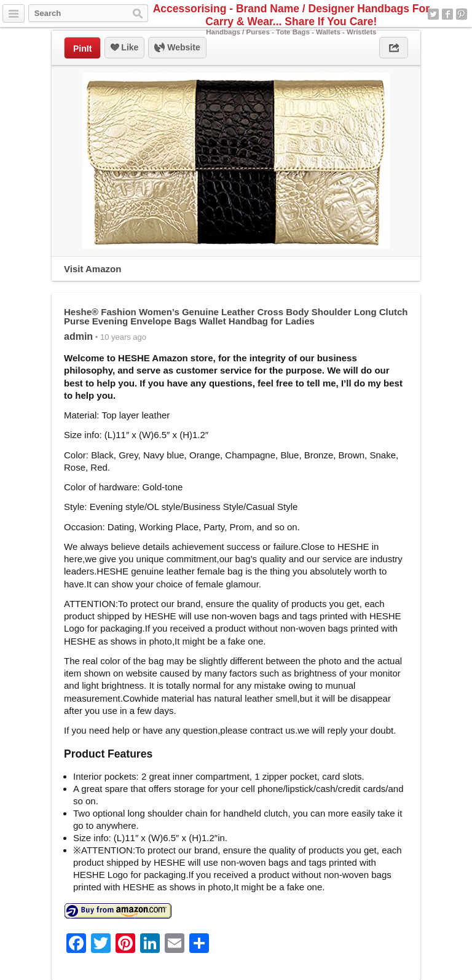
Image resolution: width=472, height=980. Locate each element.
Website (177, 47)
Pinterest (461, 14)
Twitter (433, 14)
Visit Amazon (92, 269)
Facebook (447, 14)
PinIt (82, 48)
